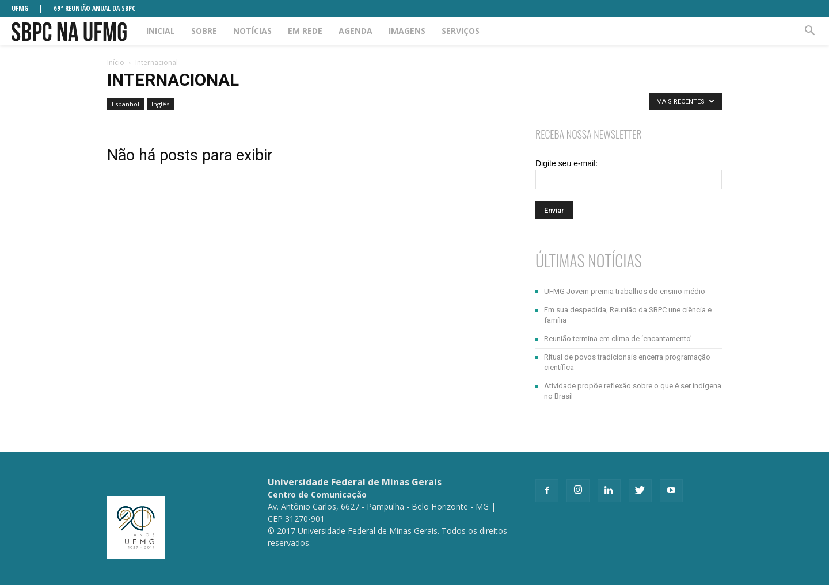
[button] (809, 31)
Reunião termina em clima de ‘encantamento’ (618, 338)
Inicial (160, 30)
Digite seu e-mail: (566, 163)
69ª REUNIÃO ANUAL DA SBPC (94, 8)
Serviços (461, 30)
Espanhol (125, 104)
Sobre (204, 30)
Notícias (252, 30)
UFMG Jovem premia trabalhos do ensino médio (624, 291)
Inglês (160, 104)
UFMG (20, 8)
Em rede (305, 30)
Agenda (355, 30)
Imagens (407, 30)
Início (115, 62)
